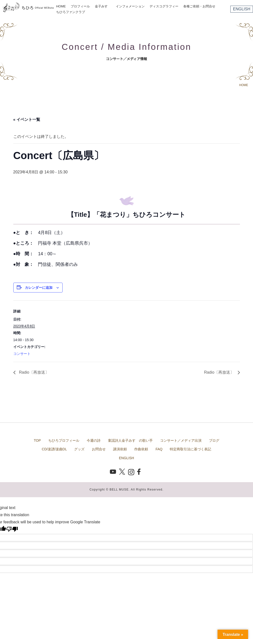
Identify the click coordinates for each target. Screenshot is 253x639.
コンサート (22, 354)
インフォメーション (130, 6)
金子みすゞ (103, 6)
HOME (61, 6)
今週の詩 (94, 440)
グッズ (79, 449)
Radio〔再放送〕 (33, 372)
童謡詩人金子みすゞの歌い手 (130, 440)
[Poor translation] (12, 529)
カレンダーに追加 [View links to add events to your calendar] (38, 288)
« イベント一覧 (26, 119)
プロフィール (80, 6)
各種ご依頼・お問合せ (199, 6)
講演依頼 (120, 449)
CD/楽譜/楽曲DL (54, 449)
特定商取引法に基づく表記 (190, 449)
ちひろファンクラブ (70, 12)
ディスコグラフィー (164, 6)
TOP (37, 440)
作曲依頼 (141, 449)
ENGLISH (241, 9)
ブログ (214, 440)
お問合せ (99, 449)
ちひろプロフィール (63, 440)
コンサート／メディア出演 (181, 440)
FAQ (158, 449)
